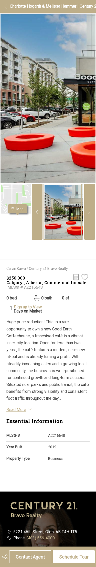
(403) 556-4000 (41, 538)
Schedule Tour (74, 557)
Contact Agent (30, 557)
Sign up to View (28, 307)
